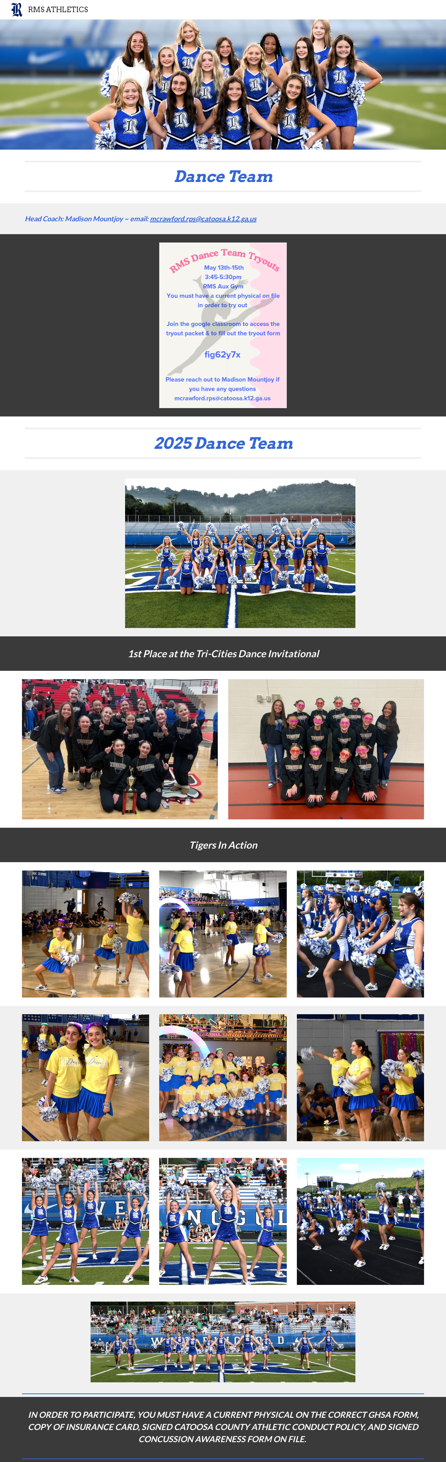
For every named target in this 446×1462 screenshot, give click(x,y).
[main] (223, 176)
